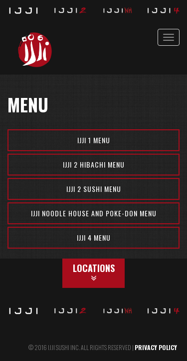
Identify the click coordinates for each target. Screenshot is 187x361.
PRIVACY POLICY (156, 347)
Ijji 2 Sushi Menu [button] (93, 188)
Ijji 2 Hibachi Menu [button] (94, 164)
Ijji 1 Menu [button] (93, 140)
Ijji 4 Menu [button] (94, 237)
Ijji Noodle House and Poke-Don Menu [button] (94, 213)
